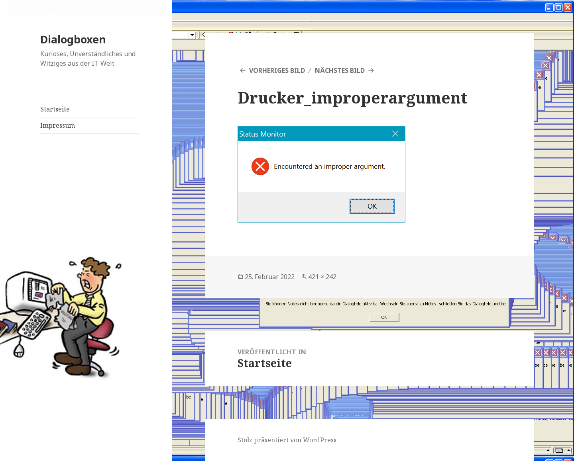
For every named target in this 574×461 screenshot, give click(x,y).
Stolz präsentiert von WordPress (287, 440)
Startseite (55, 109)
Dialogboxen (73, 39)
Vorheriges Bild (277, 70)
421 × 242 (322, 276)
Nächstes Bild (340, 70)
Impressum (57, 125)
